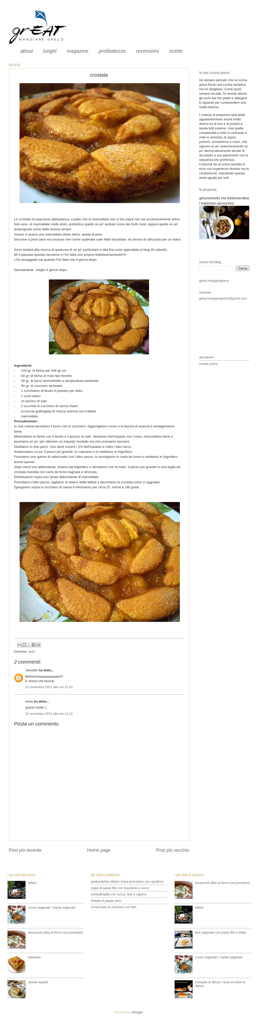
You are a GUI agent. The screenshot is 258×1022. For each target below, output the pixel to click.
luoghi (49, 51)
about (26, 51)
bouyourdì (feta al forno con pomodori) (55, 932)
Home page (98, 850)
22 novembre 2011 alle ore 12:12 (49, 714)
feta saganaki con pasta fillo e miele (220, 932)
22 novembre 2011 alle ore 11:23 (49, 687)
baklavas (34, 957)
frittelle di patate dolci (106, 901)
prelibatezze (112, 51)
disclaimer (206, 357)
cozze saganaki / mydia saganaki (51, 907)
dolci (31, 651)
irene (29, 701)
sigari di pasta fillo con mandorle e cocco (120, 888)
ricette (176, 51)
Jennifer (31, 670)
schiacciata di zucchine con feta (113, 907)
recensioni (147, 51)
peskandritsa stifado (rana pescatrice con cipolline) (127, 881)
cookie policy (208, 364)
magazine (77, 51)
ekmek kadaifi (38, 982)
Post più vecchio (172, 850)
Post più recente (25, 850)
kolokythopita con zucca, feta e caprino (119, 894)
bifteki (32, 883)
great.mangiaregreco (214, 280)
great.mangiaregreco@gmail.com (223, 298)
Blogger (137, 1012)
